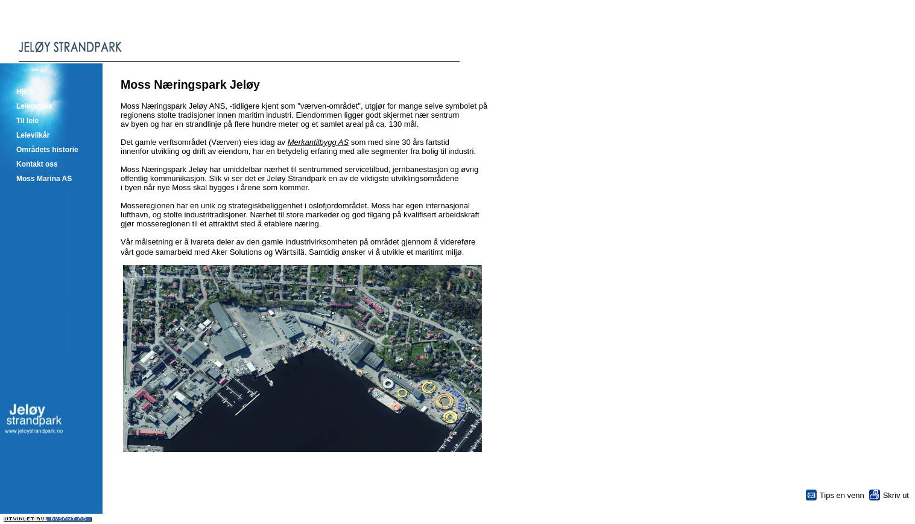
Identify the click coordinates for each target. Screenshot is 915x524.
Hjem (25, 92)
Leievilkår (32, 135)
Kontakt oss (37, 164)
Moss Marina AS (44, 178)
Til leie (27, 121)
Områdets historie (47, 149)
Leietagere (34, 106)
